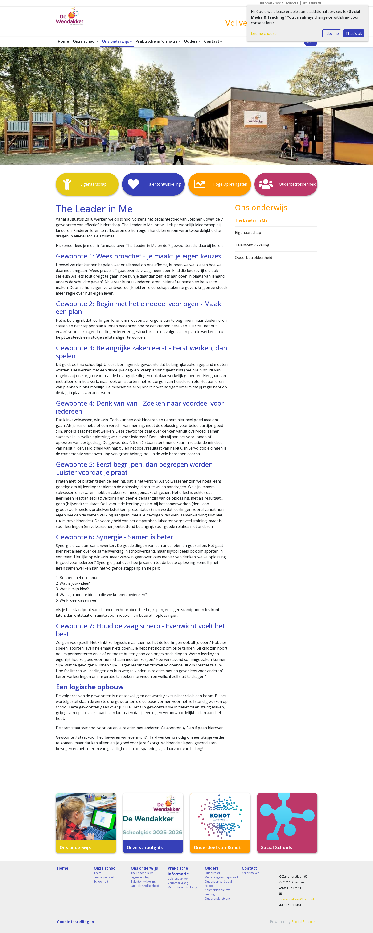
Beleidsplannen (178, 879)
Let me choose (264, 33)
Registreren (311, 3)
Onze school (85, 41)
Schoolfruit (101, 881)
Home (63, 41)
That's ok (353, 33)
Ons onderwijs (116, 41)
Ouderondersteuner (218, 898)
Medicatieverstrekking (182, 887)
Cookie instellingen (75, 921)
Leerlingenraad (104, 877)
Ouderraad (212, 873)
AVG (310, 42)
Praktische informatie (157, 41)
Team (97, 873)
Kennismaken (250, 873)
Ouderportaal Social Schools (218, 883)
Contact (212, 41)
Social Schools (303, 921)
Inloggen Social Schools (279, 3)
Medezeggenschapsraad (220, 877)
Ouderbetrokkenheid (253, 257)
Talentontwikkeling (252, 245)
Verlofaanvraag (178, 883)
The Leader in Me (251, 220)
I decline (331, 33)
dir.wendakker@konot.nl (296, 899)
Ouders (191, 41)
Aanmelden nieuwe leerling (217, 892)
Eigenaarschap (248, 232)
